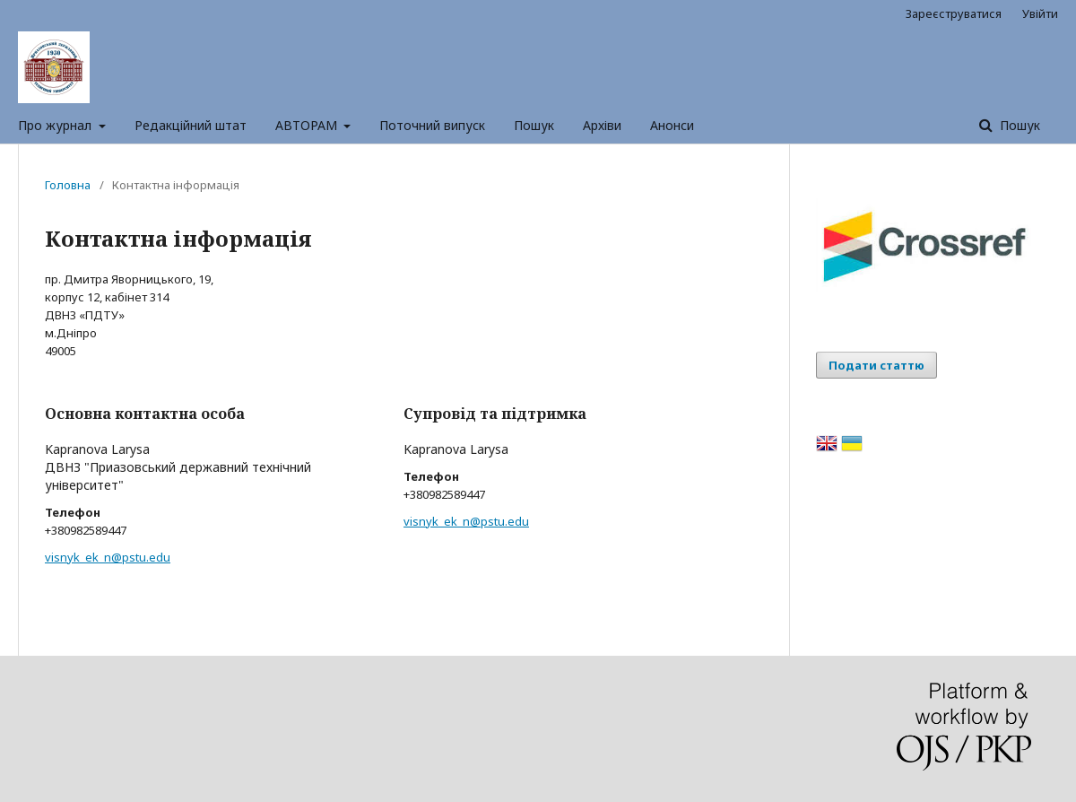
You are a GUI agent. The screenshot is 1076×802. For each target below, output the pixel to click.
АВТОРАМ (308, 125)
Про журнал (56, 125)
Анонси (672, 125)
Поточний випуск (432, 125)
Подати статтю (876, 365)
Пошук (534, 125)
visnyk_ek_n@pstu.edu (107, 557)
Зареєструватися (954, 13)
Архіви (602, 125)
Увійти (1040, 13)
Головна (68, 185)
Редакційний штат (190, 125)
